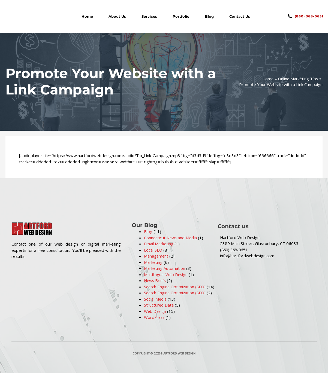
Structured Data (159, 305)
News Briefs (155, 280)
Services (149, 16)
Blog (209, 16)
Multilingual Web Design (166, 274)
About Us (117, 16)
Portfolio (181, 16)
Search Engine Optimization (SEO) (175, 286)
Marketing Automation (164, 268)
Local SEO (153, 250)
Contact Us (239, 16)
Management (156, 256)
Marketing (153, 262)
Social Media (155, 299)
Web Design (155, 311)
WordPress (154, 317)
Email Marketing (159, 243)
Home (87, 16)
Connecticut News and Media (171, 237)
